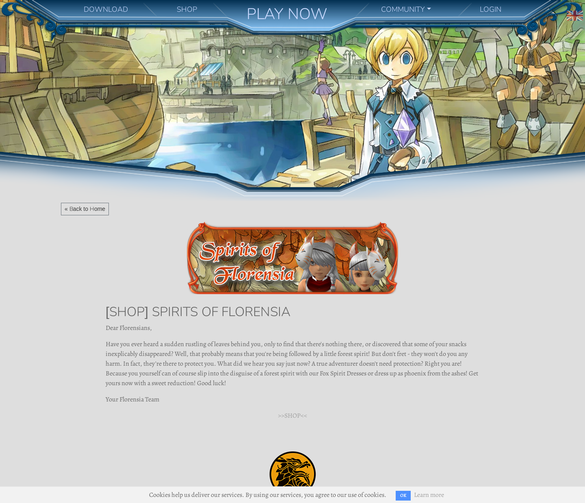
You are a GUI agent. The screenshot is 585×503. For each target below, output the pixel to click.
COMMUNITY (403, 9)
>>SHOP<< (292, 415)
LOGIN (490, 9)
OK (403, 495)
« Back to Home (85, 209)
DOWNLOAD (106, 9)
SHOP (187, 9)
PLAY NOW (287, 13)
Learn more (429, 494)
